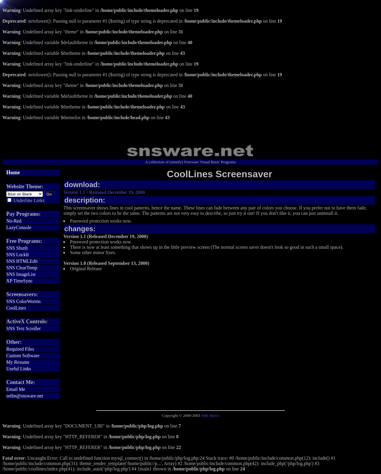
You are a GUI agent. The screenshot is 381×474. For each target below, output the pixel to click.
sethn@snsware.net (24, 395)
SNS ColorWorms (23, 301)
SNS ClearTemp (21, 267)
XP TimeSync (19, 280)
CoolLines (16, 307)
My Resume (17, 362)
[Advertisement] (190, 129)
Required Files (20, 349)
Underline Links (28, 200)
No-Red (13, 220)
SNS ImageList (20, 274)
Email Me (15, 389)
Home (13, 172)
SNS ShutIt (17, 248)
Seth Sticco (210, 415)
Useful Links (18, 368)
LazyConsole (18, 227)
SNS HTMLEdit (22, 261)
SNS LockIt (17, 254)
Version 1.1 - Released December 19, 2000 (104, 192)
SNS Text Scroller (23, 328)
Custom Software (23, 355)
